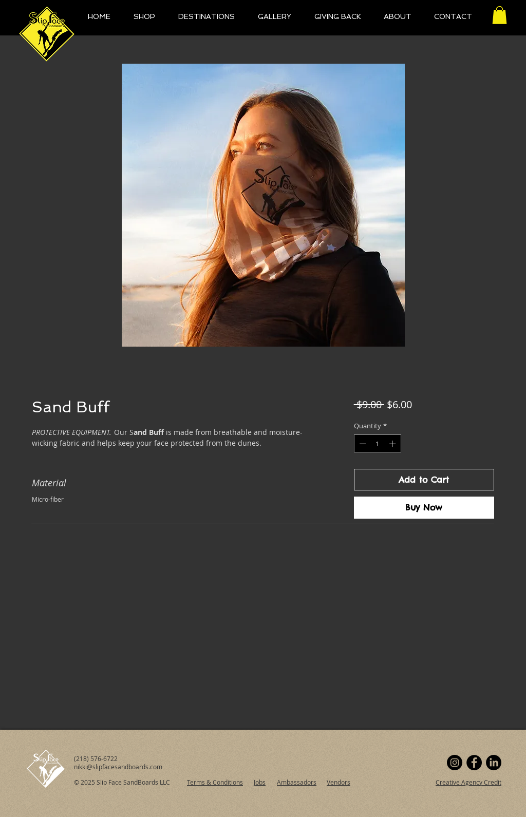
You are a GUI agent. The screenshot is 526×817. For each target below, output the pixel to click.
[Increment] (393, 443)
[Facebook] (474, 762)
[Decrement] (361, 443)
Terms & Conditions (215, 782)
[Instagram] (454, 762)
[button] (499, 15)
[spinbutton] (377, 443)
